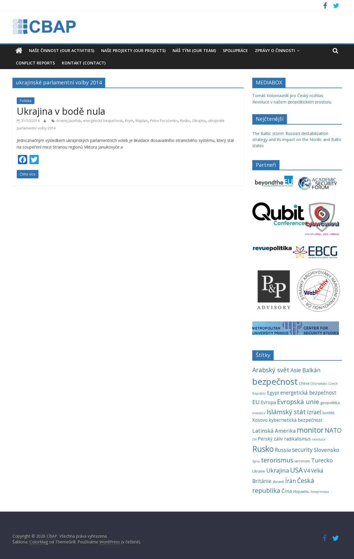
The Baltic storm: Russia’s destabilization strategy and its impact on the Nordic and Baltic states (297, 139)
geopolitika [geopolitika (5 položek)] (330, 402)
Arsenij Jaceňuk (68, 120)
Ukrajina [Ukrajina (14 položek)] (277, 470)
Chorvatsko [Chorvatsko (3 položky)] (318, 384)
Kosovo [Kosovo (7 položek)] (260, 420)
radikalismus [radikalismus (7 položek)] (297, 439)
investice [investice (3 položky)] (259, 413)
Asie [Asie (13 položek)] (295, 370)
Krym (129, 120)
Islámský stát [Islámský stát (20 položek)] (286, 412)
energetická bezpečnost (103, 120)
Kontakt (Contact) (83, 63)
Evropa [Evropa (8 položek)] (268, 402)
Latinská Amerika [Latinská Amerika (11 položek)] (274, 430)
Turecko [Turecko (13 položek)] (322, 460)
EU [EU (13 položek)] (256, 402)
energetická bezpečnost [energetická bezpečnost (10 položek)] (308, 392)
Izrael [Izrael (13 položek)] (314, 412)
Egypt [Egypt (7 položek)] (273, 393)
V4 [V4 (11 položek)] (307, 470)
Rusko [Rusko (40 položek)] (263, 449)
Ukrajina (199, 120)
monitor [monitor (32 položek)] (310, 430)
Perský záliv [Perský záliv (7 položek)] (270, 439)
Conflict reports (35, 63)
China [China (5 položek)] (304, 383)
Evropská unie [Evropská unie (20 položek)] (298, 401)
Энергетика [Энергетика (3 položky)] (319, 492)
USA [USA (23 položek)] (296, 470)
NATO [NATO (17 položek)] (333, 430)
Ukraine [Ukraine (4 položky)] (258, 471)
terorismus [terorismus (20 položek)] (277, 460)
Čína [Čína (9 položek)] (286, 491)
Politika (25, 100)
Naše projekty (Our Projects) (133, 50)
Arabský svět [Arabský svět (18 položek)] (270, 370)
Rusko (185, 120)
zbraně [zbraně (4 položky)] (278, 481)
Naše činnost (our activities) (61, 50)
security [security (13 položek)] (302, 450)
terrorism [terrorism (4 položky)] (302, 461)
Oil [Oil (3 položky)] (254, 439)
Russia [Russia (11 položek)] (283, 449)
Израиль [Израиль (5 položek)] (301, 491)
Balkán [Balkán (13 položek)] (311, 370)
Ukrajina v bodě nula (61, 111)
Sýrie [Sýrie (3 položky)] (256, 461)
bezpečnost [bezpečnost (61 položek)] (275, 381)
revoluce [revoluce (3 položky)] (318, 439)
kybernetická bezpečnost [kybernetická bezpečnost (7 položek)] (296, 420)
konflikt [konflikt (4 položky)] (328, 412)
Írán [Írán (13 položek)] (290, 481)
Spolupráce (235, 50)
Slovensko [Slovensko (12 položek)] (326, 449)
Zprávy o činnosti (275, 50)
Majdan (142, 120)
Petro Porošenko (164, 120)
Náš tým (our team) (194, 50)
